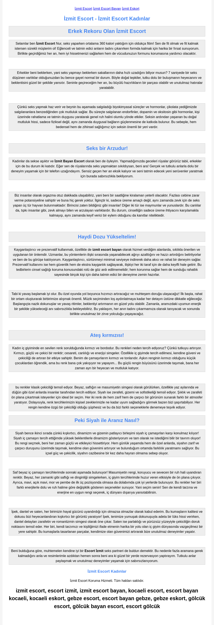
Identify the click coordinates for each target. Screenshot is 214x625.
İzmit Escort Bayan (107, 8)
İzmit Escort (83, 8)
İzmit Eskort (130, 8)
